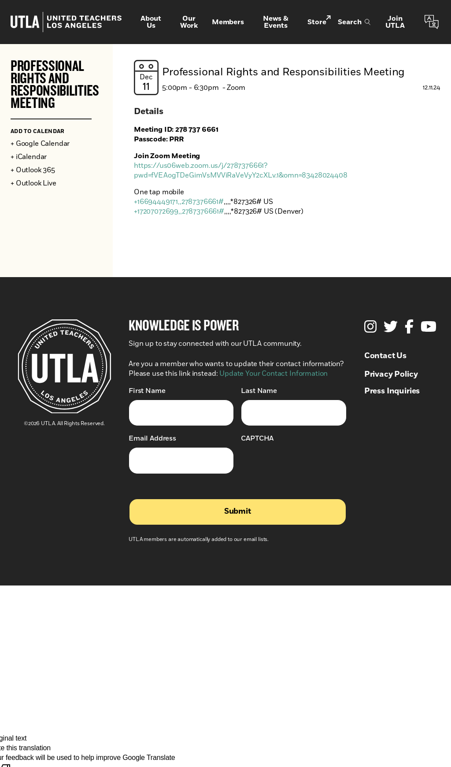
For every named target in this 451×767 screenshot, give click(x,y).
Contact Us (385, 356)
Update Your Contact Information (273, 373)
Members (228, 22)
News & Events (275, 22)
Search (354, 22)
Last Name (259, 390)
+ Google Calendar (40, 143)
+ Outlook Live (33, 183)
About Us (150, 22)
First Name (147, 390)
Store (319, 21)
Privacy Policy (391, 374)
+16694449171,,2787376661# (179, 202)
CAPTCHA (257, 438)
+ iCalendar (29, 157)
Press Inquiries (392, 391)
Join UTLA (394, 22)
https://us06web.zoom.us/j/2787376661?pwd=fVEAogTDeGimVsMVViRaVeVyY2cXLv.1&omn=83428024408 (240, 170)
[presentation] (308, 464)
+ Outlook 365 (33, 170)
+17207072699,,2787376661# (179, 211)
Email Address (152, 438)
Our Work (189, 22)
